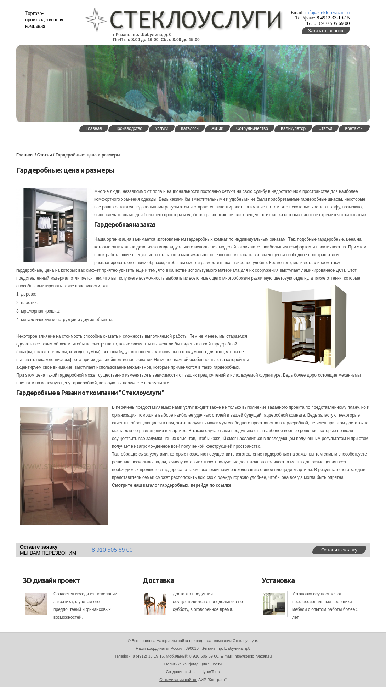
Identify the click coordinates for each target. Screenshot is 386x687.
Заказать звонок (326, 30)
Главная (25, 155)
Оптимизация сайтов (178, 679)
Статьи (45, 155)
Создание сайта (180, 672)
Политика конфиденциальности (193, 664)
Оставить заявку (339, 550)
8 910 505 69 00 (112, 550)
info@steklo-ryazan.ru (327, 12)
